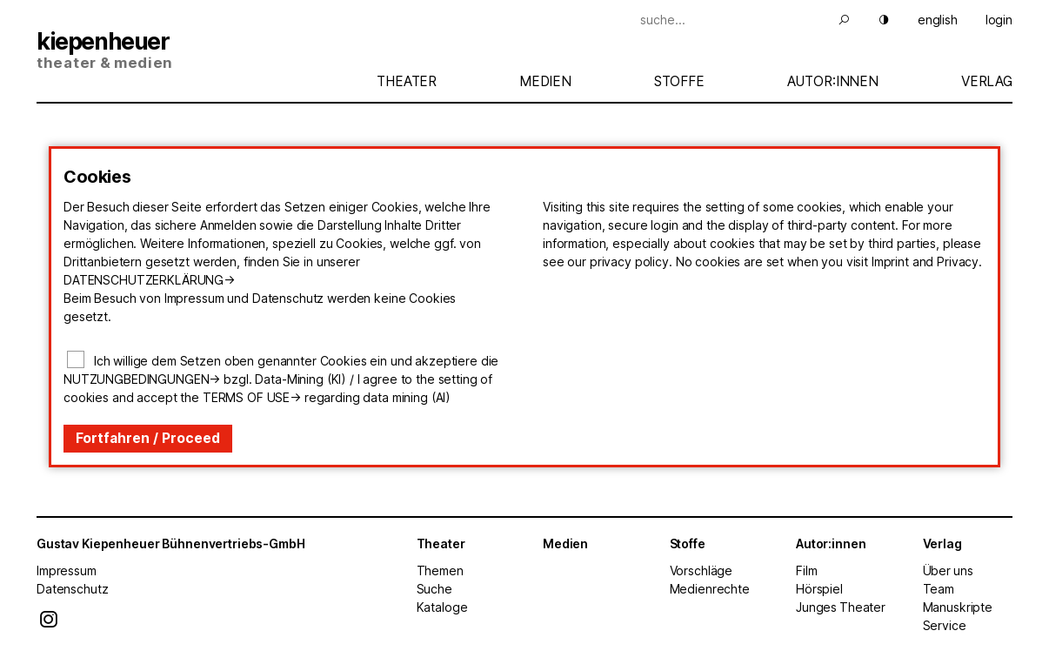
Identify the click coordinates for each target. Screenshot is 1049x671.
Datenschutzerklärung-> (149, 279)
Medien (545, 81)
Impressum (67, 570)
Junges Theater (840, 607)
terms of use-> (252, 397)
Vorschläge (701, 570)
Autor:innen (833, 81)
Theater (407, 81)
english (938, 19)
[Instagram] (49, 623)
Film (806, 570)
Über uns (948, 570)
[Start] (197, 52)
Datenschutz (72, 588)
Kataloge (442, 607)
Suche (434, 588)
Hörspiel (819, 588)
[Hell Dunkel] (873, 19)
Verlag (986, 81)
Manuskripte (957, 607)
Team (938, 588)
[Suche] (736, 20)
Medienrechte (710, 588)
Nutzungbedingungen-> (141, 379)
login (999, 19)
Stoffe (679, 81)
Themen (440, 570)
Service (944, 625)
